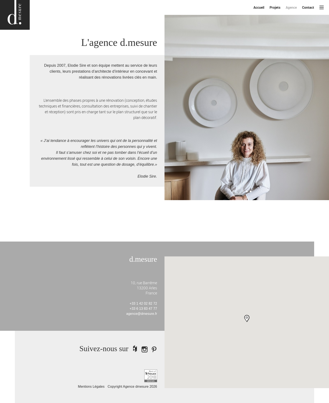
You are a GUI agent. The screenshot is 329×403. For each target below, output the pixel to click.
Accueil (258, 7)
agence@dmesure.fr (141, 313)
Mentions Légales (91, 386)
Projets (275, 7)
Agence (291, 7)
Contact (308, 7)
